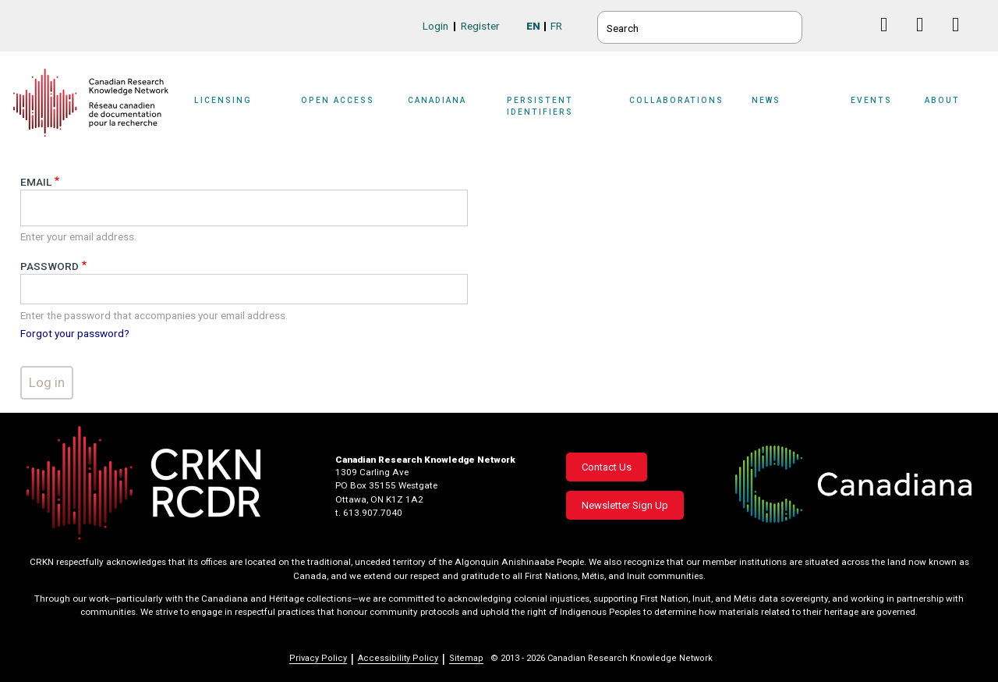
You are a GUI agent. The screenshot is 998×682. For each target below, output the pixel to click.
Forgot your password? (74, 333)
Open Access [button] (337, 100)
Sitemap (466, 658)
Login (435, 26)
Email (35, 182)
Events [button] (871, 100)
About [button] (942, 100)
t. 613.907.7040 (368, 512)
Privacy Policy (318, 658)
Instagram (961, 39)
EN (533, 26)
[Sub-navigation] (233, 110)
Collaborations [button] (676, 100)
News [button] (766, 100)
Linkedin (926, 39)
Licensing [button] (223, 100)
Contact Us (607, 467)
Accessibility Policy (398, 658)
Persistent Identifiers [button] (540, 105)
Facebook (890, 39)
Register (480, 26)
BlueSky (854, 24)
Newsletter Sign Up (625, 505)
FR (556, 26)
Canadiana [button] (437, 100)
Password (49, 266)
